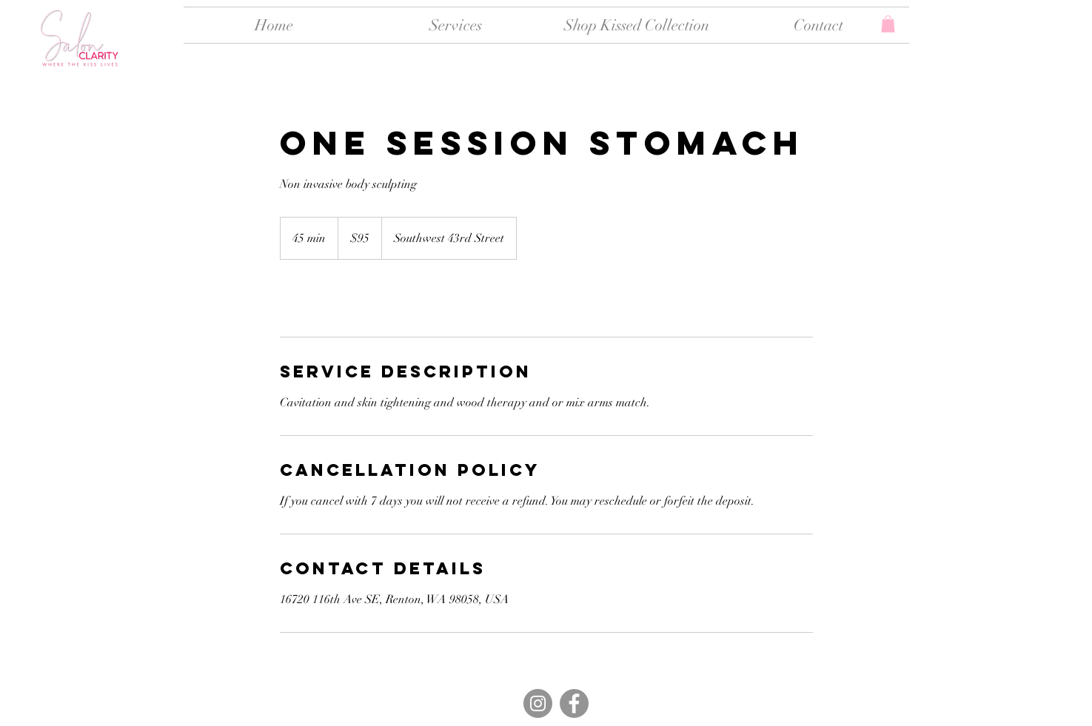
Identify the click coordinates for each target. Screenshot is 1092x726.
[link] (329, 298)
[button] (888, 24)
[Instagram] (537, 703)
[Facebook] (574, 703)
